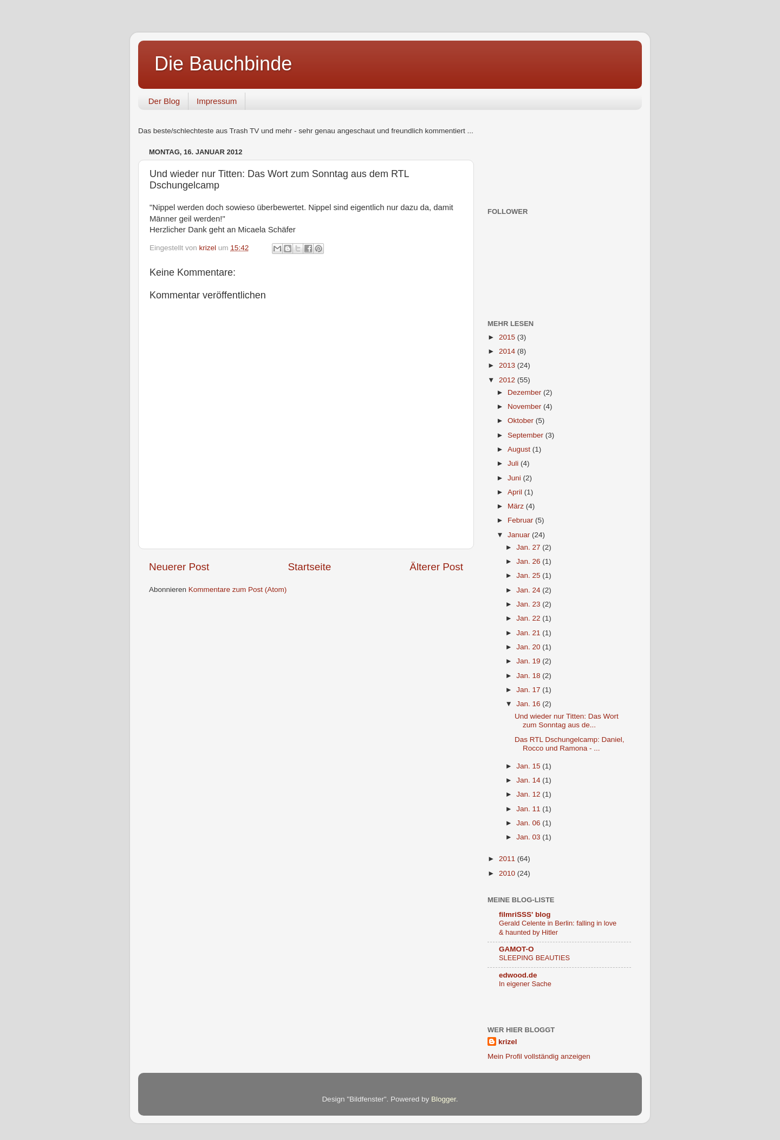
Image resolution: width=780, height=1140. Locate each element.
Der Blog (164, 101)
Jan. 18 (529, 676)
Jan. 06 (529, 823)
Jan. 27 (529, 547)
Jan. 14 (529, 780)
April (516, 492)
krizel (507, 1042)
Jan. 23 (529, 604)
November (525, 406)
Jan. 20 (529, 647)
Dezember (525, 392)
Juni (515, 478)
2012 (508, 380)
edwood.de (518, 975)
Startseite (309, 566)
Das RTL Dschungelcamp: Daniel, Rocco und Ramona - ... (570, 743)
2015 (508, 337)
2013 (508, 365)
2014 (508, 351)
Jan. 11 (529, 809)
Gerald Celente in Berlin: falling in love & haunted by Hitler (557, 927)
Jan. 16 (529, 704)
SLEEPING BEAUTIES (534, 958)
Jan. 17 (529, 690)
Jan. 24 (529, 590)
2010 (508, 873)
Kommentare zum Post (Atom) (237, 589)
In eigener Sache (525, 984)
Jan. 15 (529, 766)
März (517, 506)
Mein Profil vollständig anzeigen (538, 1056)
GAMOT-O (516, 949)
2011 (508, 859)
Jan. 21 (529, 633)
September (526, 435)
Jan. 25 (529, 575)
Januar (520, 535)
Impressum (217, 101)
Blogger (443, 1099)
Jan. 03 (529, 837)
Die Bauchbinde (223, 64)
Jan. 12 (529, 794)
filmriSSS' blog (524, 914)
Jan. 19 (529, 661)
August (520, 449)
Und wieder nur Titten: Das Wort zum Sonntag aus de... (567, 720)
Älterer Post (436, 566)
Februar (521, 520)
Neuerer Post (179, 566)
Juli (514, 463)
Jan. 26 (529, 561)
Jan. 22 (529, 618)
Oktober (522, 420)
